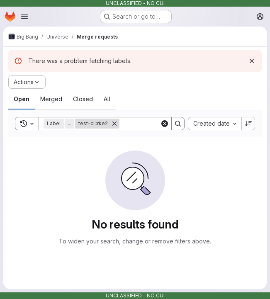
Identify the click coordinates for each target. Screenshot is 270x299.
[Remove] (114, 124)
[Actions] (27, 82)
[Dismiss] (252, 61)
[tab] (21, 99)
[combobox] (214, 123)
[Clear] (165, 124)
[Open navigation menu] (24, 16)
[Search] (178, 123)
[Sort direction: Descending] (248, 123)
